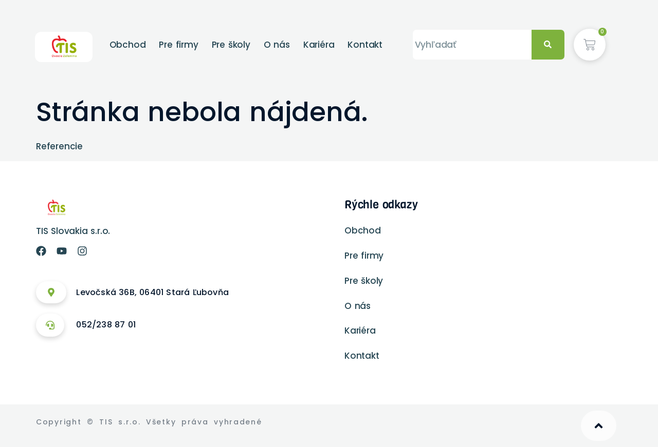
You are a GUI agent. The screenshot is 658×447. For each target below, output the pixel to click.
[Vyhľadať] (548, 45)
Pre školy (231, 44)
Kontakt (365, 44)
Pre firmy (178, 44)
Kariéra (319, 44)
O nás (277, 44)
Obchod (127, 44)
